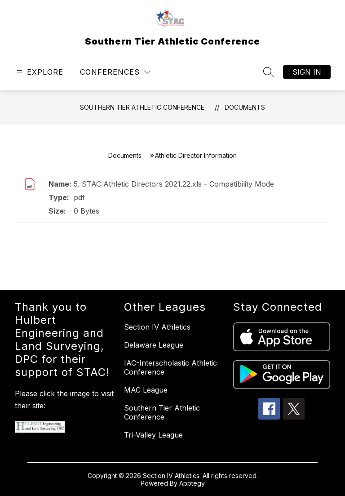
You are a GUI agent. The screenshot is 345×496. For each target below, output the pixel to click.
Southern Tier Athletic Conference (142, 107)
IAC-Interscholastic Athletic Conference (170, 367)
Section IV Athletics (157, 326)
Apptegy (192, 483)
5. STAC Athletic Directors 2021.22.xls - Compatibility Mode (174, 183)
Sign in (306, 71)
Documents (245, 107)
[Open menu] (38, 72)
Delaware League (153, 344)
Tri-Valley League (153, 434)
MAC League (146, 389)
